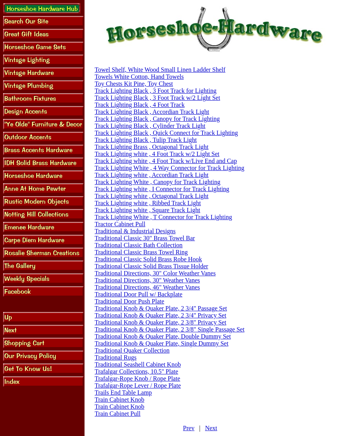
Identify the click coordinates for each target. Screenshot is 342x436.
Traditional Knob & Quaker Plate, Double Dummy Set (163, 336)
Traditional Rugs (115, 357)
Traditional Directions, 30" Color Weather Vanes (155, 273)
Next (211, 428)
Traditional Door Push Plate (129, 301)
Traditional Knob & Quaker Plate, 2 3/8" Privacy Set (160, 322)
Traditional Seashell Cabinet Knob (138, 364)
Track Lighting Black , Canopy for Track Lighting (157, 118)
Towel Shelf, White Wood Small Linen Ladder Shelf (160, 69)
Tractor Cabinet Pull (120, 224)
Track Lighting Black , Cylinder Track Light (150, 125)
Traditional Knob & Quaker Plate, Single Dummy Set (161, 343)
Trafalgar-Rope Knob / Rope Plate (137, 378)
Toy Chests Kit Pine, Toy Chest (134, 83)
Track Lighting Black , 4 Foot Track (140, 104)
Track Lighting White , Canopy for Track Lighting (157, 182)
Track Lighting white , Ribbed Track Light (148, 203)
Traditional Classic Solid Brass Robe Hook (148, 259)
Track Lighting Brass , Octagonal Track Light (151, 147)
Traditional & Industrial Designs (135, 231)
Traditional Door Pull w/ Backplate (138, 294)
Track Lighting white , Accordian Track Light (151, 175)
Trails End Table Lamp (123, 392)
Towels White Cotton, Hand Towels (139, 76)
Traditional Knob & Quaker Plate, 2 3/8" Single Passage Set (170, 329)
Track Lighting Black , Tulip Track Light (146, 139)
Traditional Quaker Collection (132, 350)
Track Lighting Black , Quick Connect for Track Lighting (166, 132)
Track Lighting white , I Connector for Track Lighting (162, 189)
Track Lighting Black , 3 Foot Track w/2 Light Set (157, 97)
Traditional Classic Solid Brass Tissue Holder (151, 266)
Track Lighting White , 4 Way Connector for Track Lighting (169, 168)
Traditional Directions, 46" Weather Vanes (147, 287)
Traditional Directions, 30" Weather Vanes (147, 280)
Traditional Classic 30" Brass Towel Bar (145, 238)
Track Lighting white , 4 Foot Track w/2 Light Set (157, 154)
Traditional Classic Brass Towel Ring (141, 252)
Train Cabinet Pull (118, 413)
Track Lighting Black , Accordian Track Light (152, 111)
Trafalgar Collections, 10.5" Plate (136, 371)
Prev (188, 428)
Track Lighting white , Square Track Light (147, 210)
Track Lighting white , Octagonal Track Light (151, 196)
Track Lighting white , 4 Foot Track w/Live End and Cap (166, 161)
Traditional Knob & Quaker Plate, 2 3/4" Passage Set (161, 308)
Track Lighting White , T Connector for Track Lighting (163, 217)
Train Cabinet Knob (119, 399)
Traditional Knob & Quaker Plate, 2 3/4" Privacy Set (160, 315)
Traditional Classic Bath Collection (139, 245)
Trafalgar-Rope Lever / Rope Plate (138, 385)
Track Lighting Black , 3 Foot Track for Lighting (156, 90)
